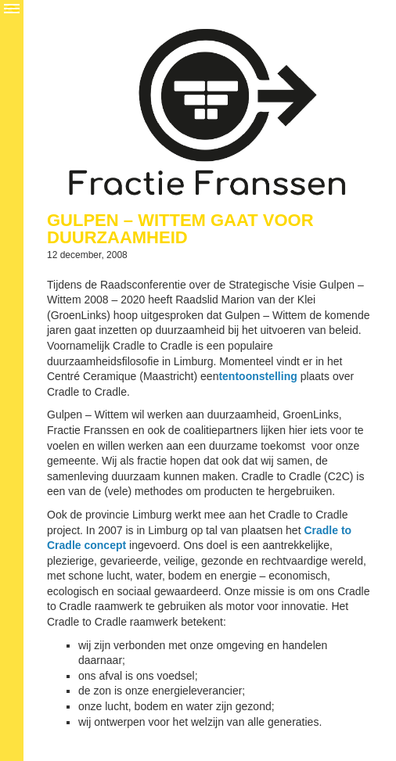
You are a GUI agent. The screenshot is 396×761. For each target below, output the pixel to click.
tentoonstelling (257, 376)
